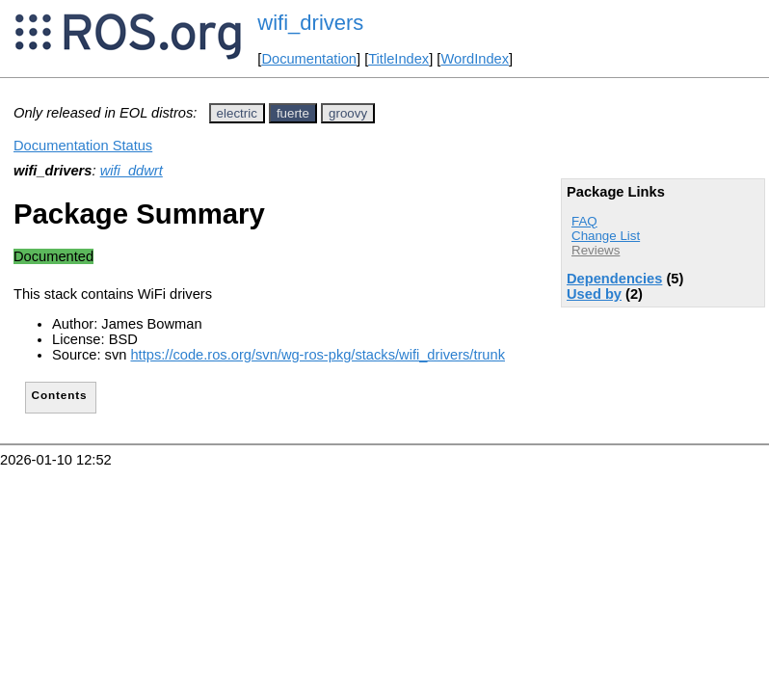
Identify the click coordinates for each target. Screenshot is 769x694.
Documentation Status (82, 145)
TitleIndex (398, 59)
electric (237, 113)
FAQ (584, 221)
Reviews (595, 250)
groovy (348, 113)
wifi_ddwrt (131, 170)
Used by (594, 294)
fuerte (293, 113)
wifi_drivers (310, 23)
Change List (605, 235)
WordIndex (474, 59)
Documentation (309, 59)
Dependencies (614, 278)
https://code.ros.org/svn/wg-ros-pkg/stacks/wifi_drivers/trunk (317, 354)
